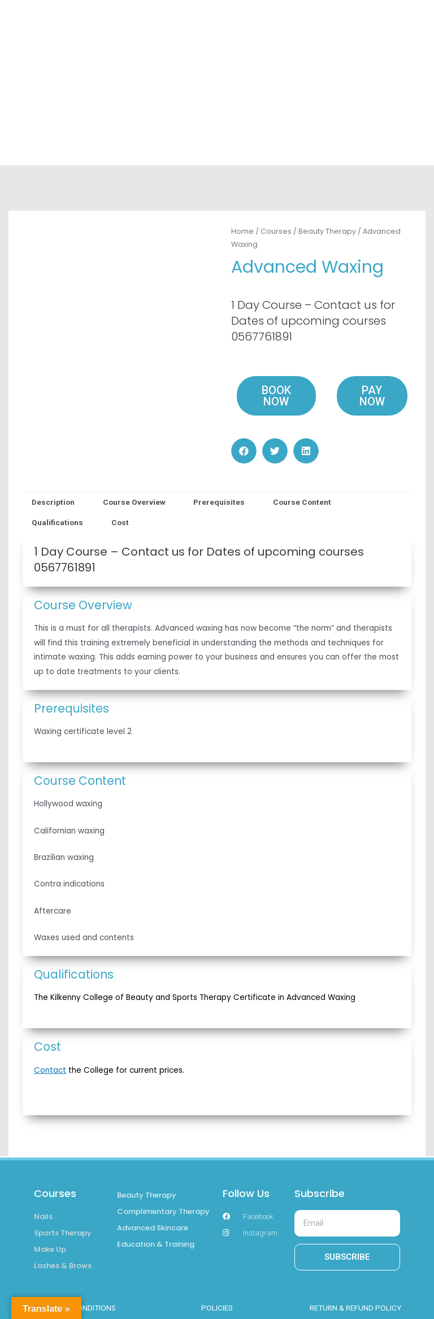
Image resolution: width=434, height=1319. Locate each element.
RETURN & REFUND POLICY (356, 1307)
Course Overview (134, 501)
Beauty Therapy (327, 231)
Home (242, 231)
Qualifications (57, 522)
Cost (120, 522)
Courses (276, 231)
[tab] (53, 502)
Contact (50, 1070)
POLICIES (217, 1307)
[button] (244, 451)
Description (53, 501)
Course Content (302, 501)
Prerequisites (219, 501)
